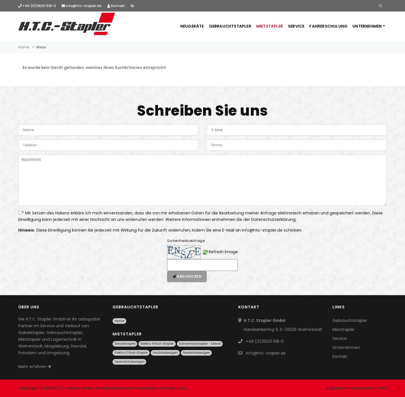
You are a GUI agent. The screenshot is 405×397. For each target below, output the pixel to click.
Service (296, 26)
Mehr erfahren (34, 366)
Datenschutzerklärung (273, 219)
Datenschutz (363, 388)
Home (23, 47)
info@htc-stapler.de (82, 5)
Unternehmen (367, 26)
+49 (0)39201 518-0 (37, 5)
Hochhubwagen (165, 352)
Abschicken (186, 276)
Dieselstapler (125, 343)
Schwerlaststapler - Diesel (200, 343)
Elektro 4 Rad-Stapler (157, 343)
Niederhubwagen (196, 352)
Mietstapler (269, 26)
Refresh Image (223, 252)
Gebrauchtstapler (230, 26)
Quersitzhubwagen (129, 361)
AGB (383, 388)
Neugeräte (192, 26)
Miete (41, 47)
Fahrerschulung (328, 26)
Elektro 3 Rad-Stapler (131, 352)
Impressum (337, 388)
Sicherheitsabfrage (186, 240)
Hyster (119, 321)
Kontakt (116, 5)
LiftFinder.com (171, 388)
